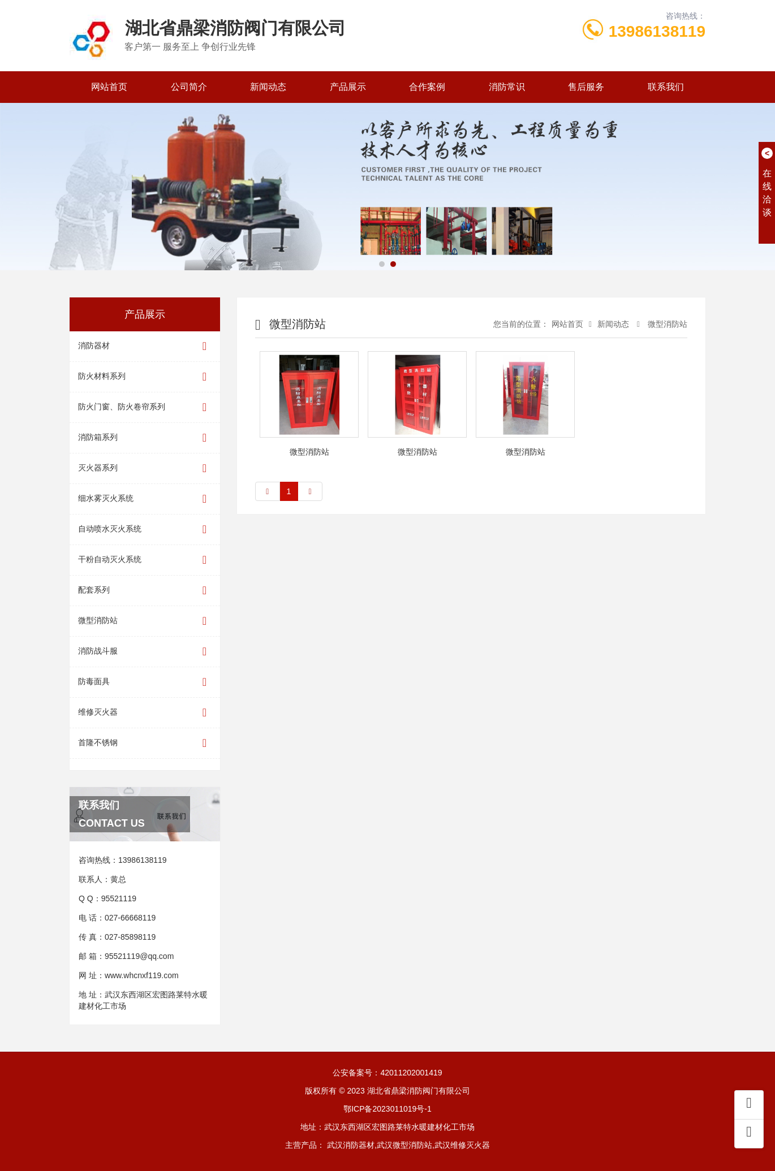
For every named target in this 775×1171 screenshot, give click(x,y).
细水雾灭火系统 (145, 498)
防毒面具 (145, 682)
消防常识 (507, 87)
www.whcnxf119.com (142, 975)
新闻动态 (268, 87)
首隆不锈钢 (145, 743)
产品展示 (348, 87)
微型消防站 (145, 621)
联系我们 (666, 87)
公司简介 (189, 87)
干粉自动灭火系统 (145, 560)
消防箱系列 (145, 437)
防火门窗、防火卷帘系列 (145, 407)
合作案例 (427, 87)
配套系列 (145, 590)
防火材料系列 (145, 376)
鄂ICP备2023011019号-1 (387, 1108)
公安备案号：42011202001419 (387, 1072)
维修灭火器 (145, 712)
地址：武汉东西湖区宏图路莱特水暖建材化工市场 (387, 1126)
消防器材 (145, 346)
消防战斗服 (145, 651)
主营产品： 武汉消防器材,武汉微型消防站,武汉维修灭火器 (387, 1145)
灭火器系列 (145, 468)
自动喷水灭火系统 (145, 529)
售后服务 (586, 87)
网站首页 (109, 87)
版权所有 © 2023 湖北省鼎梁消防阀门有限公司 (387, 1090)
